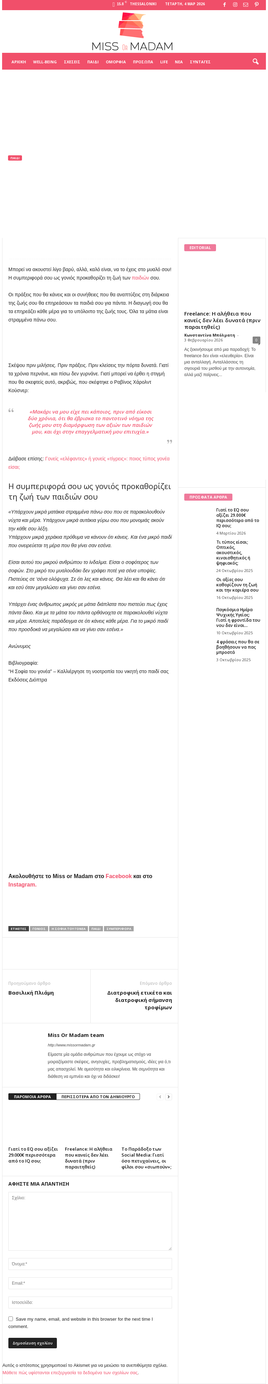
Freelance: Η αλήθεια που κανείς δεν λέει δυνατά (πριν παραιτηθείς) (88, 1158)
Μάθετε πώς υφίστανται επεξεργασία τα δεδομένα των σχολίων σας (69, 1372)
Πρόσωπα (143, 61)
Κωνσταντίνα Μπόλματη (209, 335)
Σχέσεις (72, 61)
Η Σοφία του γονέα (68, 928)
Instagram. (22, 885)
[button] (255, 62)
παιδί (95, 928)
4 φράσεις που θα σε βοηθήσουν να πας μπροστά (237, 647)
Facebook (119, 876)
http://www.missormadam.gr (71, 1045)
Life (164, 61)
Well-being (45, 61)
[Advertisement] (134, 87)
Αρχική (19, 61)
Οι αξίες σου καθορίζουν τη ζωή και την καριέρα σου (237, 585)
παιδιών (140, 278)
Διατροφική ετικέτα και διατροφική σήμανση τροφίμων (139, 1000)
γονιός (39, 928)
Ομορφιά (116, 61)
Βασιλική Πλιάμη (31, 992)
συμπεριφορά (118, 928)
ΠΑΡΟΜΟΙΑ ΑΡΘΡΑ (32, 1096)
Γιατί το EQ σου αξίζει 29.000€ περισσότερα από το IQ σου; (33, 1155)
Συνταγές (200, 61)
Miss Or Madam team (38, 203)
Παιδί (93, 61)
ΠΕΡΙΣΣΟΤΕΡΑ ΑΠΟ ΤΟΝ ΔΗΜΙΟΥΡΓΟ (98, 1096)
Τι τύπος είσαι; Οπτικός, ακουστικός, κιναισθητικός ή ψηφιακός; (233, 552)
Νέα (179, 61)
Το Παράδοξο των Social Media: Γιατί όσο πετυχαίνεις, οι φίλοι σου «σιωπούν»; (146, 1158)
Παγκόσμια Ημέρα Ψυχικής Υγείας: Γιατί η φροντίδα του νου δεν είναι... (238, 617)
